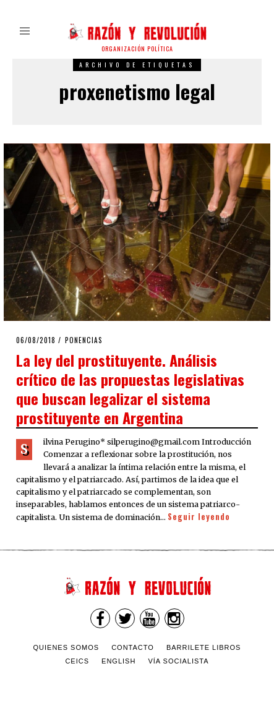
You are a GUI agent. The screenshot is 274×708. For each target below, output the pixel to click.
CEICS (77, 661)
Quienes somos (66, 647)
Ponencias (84, 340)
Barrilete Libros (203, 647)
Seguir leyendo (199, 516)
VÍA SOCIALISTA (178, 661)
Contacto (132, 647)
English (118, 661)
